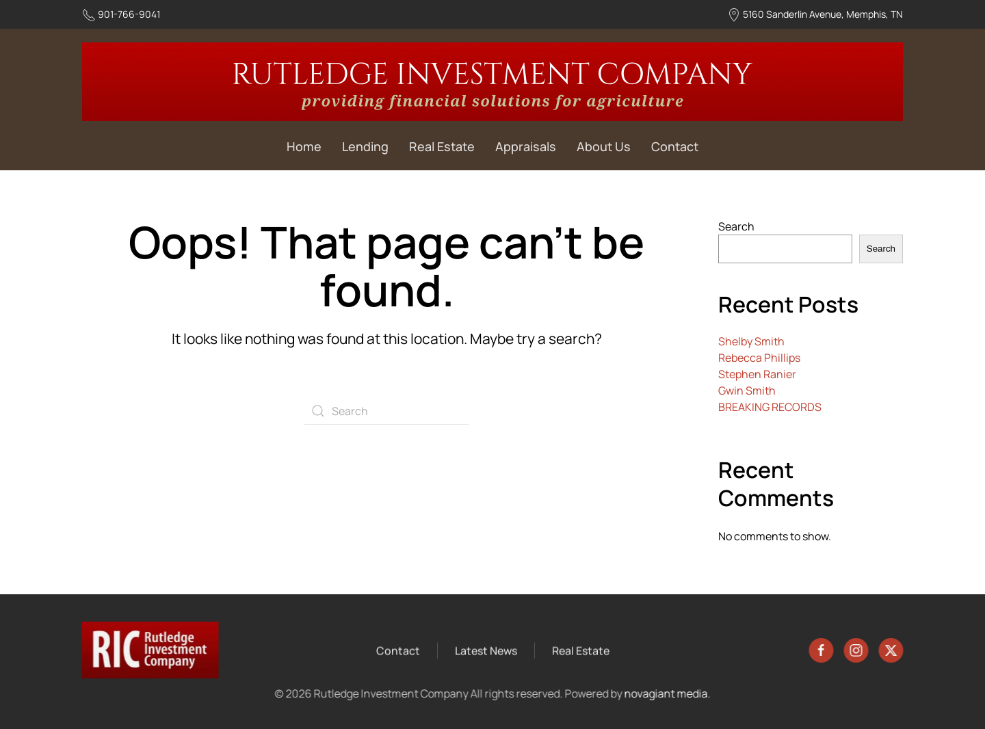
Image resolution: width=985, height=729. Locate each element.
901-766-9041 (129, 14)
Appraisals (525, 146)
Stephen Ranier (757, 374)
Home (304, 146)
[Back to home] (492, 81)
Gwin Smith (747, 390)
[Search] (386, 411)
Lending (365, 146)
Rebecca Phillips (759, 357)
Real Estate (442, 146)
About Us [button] (604, 146)
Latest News (486, 651)
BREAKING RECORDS (770, 406)
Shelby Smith (751, 341)
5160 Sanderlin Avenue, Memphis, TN (823, 14)
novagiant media (665, 693)
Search (736, 226)
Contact (674, 146)
